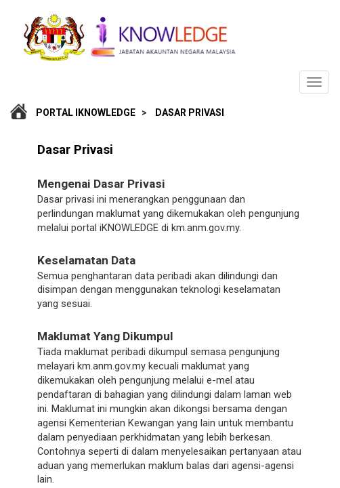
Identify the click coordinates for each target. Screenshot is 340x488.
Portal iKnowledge (85, 112)
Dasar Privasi (189, 112)
